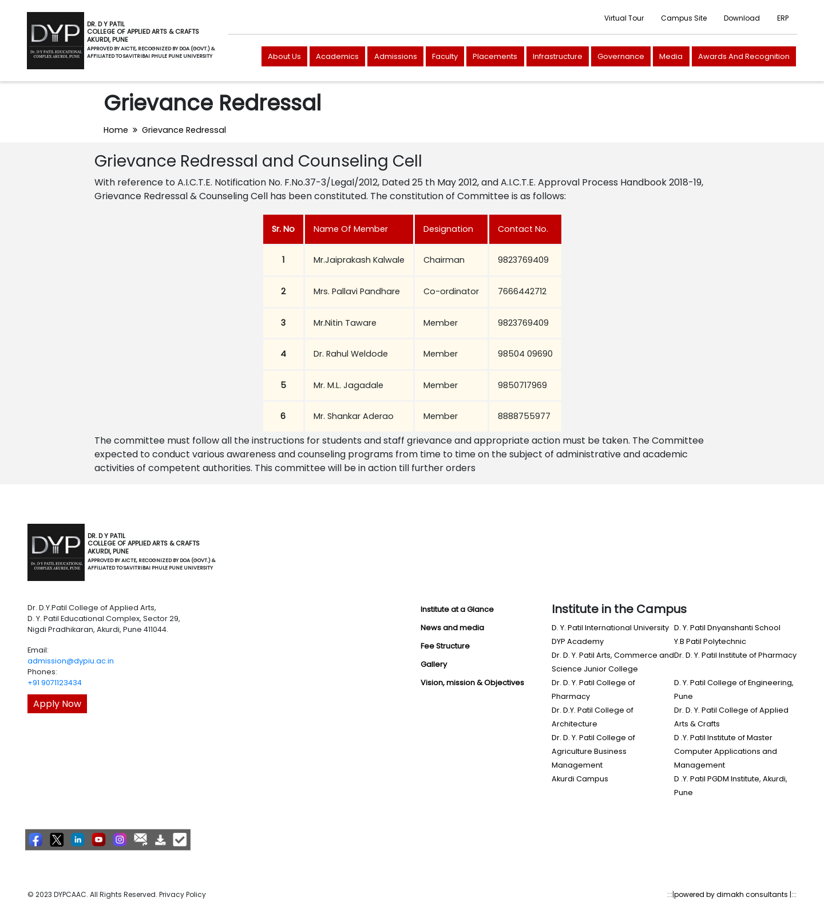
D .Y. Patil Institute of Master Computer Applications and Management (725, 751)
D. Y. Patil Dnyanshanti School (727, 628)
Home (116, 130)
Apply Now (57, 703)
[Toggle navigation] (231, 552)
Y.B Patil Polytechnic (710, 641)
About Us (284, 56)
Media (671, 56)
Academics (337, 56)
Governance (620, 56)
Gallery (434, 664)
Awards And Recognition (744, 56)
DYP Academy (578, 641)
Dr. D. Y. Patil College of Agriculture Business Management (593, 751)
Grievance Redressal (184, 130)
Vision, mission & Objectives (472, 682)
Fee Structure (445, 646)
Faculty (445, 56)
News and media (452, 628)
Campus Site (684, 18)
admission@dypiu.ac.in (70, 661)
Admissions (395, 56)
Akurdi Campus (580, 779)
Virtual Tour (624, 18)
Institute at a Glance (457, 609)
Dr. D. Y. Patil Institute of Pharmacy (735, 655)
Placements (495, 56)
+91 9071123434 (54, 682)
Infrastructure (558, 56)
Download (742, 18)
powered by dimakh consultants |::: (735, 894)
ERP (783, 18)
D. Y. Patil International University (610, 628)
